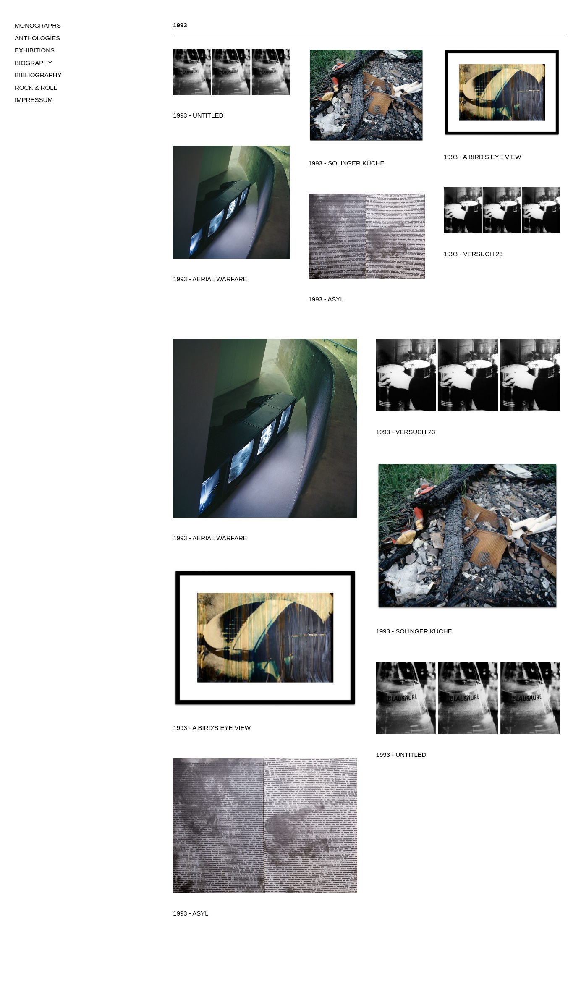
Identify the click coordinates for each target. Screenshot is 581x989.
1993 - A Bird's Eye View (482, 156)
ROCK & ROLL (36, 87)
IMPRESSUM (34, 99)
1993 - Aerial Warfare (210, 279)
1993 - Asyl (326, 299)
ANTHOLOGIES (37, 38)
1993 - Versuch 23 (473, 253)
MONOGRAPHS (38, 25)
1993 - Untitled (198, 115)
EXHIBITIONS (35, 50)
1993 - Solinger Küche (347, 163)
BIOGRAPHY (33, 62)
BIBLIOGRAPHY (38, 74)
